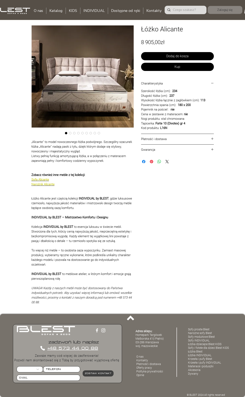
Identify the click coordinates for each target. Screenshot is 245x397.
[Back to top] (130, 318)
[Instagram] (103, 330)
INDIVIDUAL (213, 362)
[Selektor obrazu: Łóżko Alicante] (66, 133)
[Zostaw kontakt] (98, 373)
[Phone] (42, 348)
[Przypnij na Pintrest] (151, 161)
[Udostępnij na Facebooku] (143, 161)
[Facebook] (97, 330)
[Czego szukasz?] (185, 10)
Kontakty (142, 360)
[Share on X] (167, 161)
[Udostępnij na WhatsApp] (159, 161)
